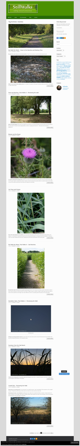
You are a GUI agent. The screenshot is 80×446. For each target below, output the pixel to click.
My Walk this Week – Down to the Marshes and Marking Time (25, 50)
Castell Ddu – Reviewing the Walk (17, 385)
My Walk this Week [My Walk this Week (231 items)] (65, 67)
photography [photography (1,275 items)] (62, 70)
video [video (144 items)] (60, 76)
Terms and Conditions (13, 440)
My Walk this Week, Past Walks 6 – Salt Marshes (22, 244)
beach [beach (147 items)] (67, 62)
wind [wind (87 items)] (57, 79)
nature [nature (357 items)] (58, 69)
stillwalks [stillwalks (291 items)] (65, 73)
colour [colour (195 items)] (63, 63)
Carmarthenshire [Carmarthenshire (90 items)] (59, 63)
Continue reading (50, 85)
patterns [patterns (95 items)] (65, 69)
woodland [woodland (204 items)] (62, 79)
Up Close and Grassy (14, 189)
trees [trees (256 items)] (69, 74)
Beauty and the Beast (14, 134)
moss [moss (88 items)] (59, 67)
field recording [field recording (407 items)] (61, 65)
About (15, 17)
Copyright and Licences (13, 438)
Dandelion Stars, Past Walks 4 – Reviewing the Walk (23, 301)
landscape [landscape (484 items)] (67, 66)
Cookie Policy (24, 444)
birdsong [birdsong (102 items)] (69, 62)
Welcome (9, 17)
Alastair (18, 51)
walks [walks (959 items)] (59, 78)
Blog (30, 17)
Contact (35, 17)
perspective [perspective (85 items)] (68, 69)
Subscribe (60, 30)
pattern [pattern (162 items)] (61, 69)
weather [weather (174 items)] (65, 77)
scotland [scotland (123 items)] (59, 72)
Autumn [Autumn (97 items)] (64, 62)
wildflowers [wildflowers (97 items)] (69, 77)
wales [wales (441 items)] (63, 76)
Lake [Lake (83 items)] (63, 66)
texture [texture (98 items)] (67, 74)
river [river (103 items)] (57, 72)
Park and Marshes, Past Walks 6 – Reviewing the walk (23, 92)
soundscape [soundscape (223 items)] (59, 73)
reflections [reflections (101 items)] (68, 70)
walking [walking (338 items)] (67, 76)
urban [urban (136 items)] (58, 76)
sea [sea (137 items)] (62, 72)
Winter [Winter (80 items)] (59, 79)
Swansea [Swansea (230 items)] (59, 74)
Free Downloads (23, 17)
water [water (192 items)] (62, 77)
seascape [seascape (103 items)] (65, 72)
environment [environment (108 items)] (67, 63)
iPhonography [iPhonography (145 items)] (59, 66)
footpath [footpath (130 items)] (69, 64)
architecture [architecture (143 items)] (59, 62)
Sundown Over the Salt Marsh (16, 345)
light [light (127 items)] (57, 67)
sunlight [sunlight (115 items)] (69, 73)
